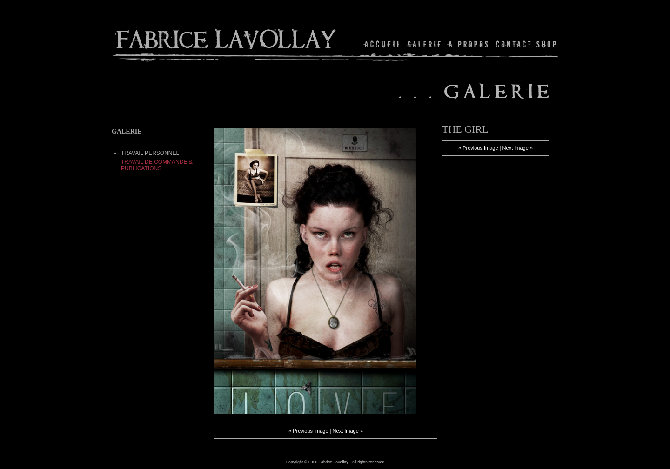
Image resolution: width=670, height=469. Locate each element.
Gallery (424, 44)
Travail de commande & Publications (157, 165)
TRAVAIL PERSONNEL (150, 153)
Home (382, 44)
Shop (545, 44)
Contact (513, 44)
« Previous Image (308, 431)
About (468, 44)
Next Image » (348, 431)
